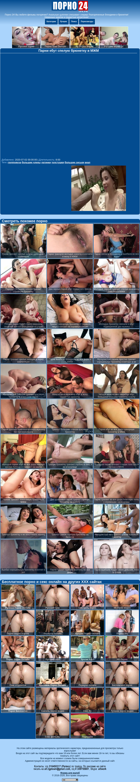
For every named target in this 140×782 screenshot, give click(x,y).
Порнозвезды (87, 22)
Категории (51, 22)
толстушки (57, 162)
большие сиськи (74, 162)
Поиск (74, 22)
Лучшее (63, 22)
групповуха (14, 162)
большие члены (31, 162)
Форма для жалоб (70, 773)
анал (87, 162)
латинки (46, 162)
